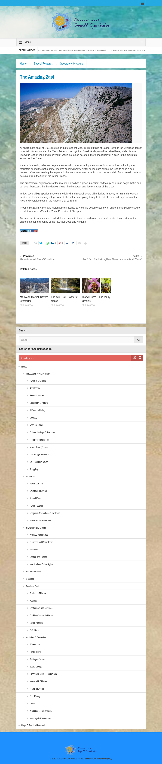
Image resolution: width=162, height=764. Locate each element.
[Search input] (75, 358)
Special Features (43, 63)
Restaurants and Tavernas (41, 608)
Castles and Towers (38, 557)
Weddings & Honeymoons (41, 711)
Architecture (35, 388)
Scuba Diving (35, 666)
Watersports (35, 644)
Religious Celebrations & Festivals (45, 513)
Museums (34, 549)
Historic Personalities (39, 440)
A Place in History (37, 410)
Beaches (30, 579)
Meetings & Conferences (40, 718)
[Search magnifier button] (140, 358)
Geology (33, 417)
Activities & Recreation (36, 637)
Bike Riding (35, 696)
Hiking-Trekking (37, 689)
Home (23, 63)
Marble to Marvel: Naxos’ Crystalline (50, 257)
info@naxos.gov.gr (104, 758)
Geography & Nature (71, 63)
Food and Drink (32, 586)
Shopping (34, 469)
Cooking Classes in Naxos (41, 615)
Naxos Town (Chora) (39, 447)
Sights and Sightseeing (36, 527)
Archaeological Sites (39, 534)
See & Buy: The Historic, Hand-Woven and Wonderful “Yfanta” (111, 257)
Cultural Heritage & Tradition (42, 432)
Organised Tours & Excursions (43, 674)
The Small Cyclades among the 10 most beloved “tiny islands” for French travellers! (70, 50)
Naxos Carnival (36, 483)
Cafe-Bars (34, 630)
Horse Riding (35, 652)
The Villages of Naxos (39, 454)
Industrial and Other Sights (41, 564)
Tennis (32, 703)
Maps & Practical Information (34, 725)
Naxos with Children (38, 681)
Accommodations (34, 571)
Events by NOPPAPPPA (40, 520)
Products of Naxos (38, 593)
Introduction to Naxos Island (38, 373)
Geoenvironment (37, 395)
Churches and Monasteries (41, 542)
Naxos (24, 366)
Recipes (33, 600)
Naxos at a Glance (38, 380)
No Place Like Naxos (39, 462)
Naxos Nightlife (36, 623)
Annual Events (36, 498)
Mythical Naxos (36, 425)
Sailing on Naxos (37, 659)
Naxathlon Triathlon (38, 491)
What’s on (30, 476)
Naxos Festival (36, 505)
